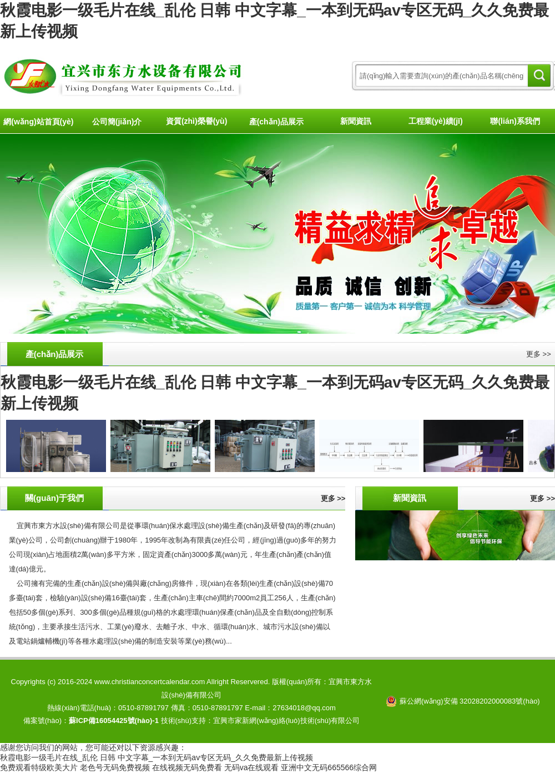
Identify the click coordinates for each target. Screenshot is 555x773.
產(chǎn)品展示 (276, 121)
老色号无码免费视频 (115, 767)
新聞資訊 (355, 121)
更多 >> (538, 354)
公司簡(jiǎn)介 (117, 121)
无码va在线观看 (251, 767)
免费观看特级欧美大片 (39, 767)
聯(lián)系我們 (514, 121)
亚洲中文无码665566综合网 (329, 767)
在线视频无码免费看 (187, 767)
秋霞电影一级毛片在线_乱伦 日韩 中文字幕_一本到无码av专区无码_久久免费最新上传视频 (156, 757)
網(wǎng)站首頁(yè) (38, 121)
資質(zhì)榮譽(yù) (196, 121)
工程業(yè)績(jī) (435, 121)
